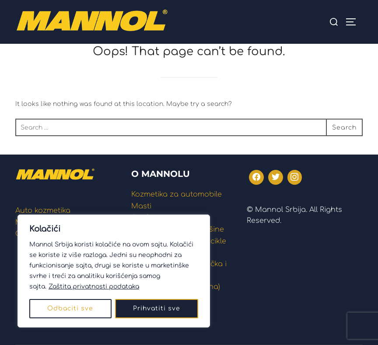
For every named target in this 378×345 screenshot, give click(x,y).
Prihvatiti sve (156, 308)
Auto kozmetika (42, 211)
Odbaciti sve (70, 308)
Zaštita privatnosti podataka (94, 286)
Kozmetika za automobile (176, 194)
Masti (141, 206)
